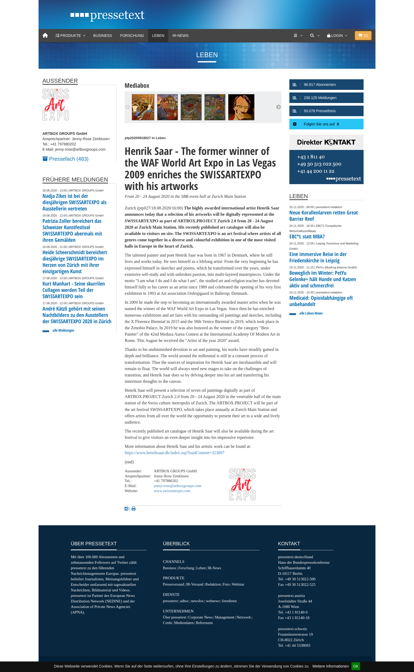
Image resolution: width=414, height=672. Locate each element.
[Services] (298, 35)
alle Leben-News (311, 313)
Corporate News (200, 617)
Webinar (238, 584)
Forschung (132, 35)
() (363, 35)
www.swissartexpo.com (172, 491)
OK (355, 666)
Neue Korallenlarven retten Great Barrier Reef (323, 215)
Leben (158, 35)
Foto (226, 584)
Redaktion (213, 584)
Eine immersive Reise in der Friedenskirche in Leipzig (318, 257)
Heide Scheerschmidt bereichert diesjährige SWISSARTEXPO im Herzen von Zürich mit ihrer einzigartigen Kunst (75, 262)
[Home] (45, 35)
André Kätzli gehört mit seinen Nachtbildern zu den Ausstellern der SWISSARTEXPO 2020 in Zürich (77, 315)
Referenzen (204, 623)
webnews (213, 601)
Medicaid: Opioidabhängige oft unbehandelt (321, 301)
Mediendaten (184, 623)
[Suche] (314, 35)
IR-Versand (194, 584)
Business (102, 35)
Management (224, 617)
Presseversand (173, 584)
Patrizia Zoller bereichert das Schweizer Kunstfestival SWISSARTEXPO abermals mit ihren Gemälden (72, 230)
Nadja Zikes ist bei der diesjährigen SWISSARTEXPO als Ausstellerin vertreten (74, 202)
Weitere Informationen (330, 666)
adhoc (184, 601)
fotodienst (229, 601)
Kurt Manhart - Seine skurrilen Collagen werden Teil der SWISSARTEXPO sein (74, 290)
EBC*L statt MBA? (307, 236)
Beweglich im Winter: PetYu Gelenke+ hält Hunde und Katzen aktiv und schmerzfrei (322, 279)
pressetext (170, 601)
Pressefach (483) (66, 159)
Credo (167, 623)
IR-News (180, 35)
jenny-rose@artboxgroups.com (177, 486)
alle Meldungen (63, 330)
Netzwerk (244, 617)
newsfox (197, 601)
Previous (127, 107)
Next (278, 107)
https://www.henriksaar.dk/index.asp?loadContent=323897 (174, 452)
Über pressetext (174, 617)
